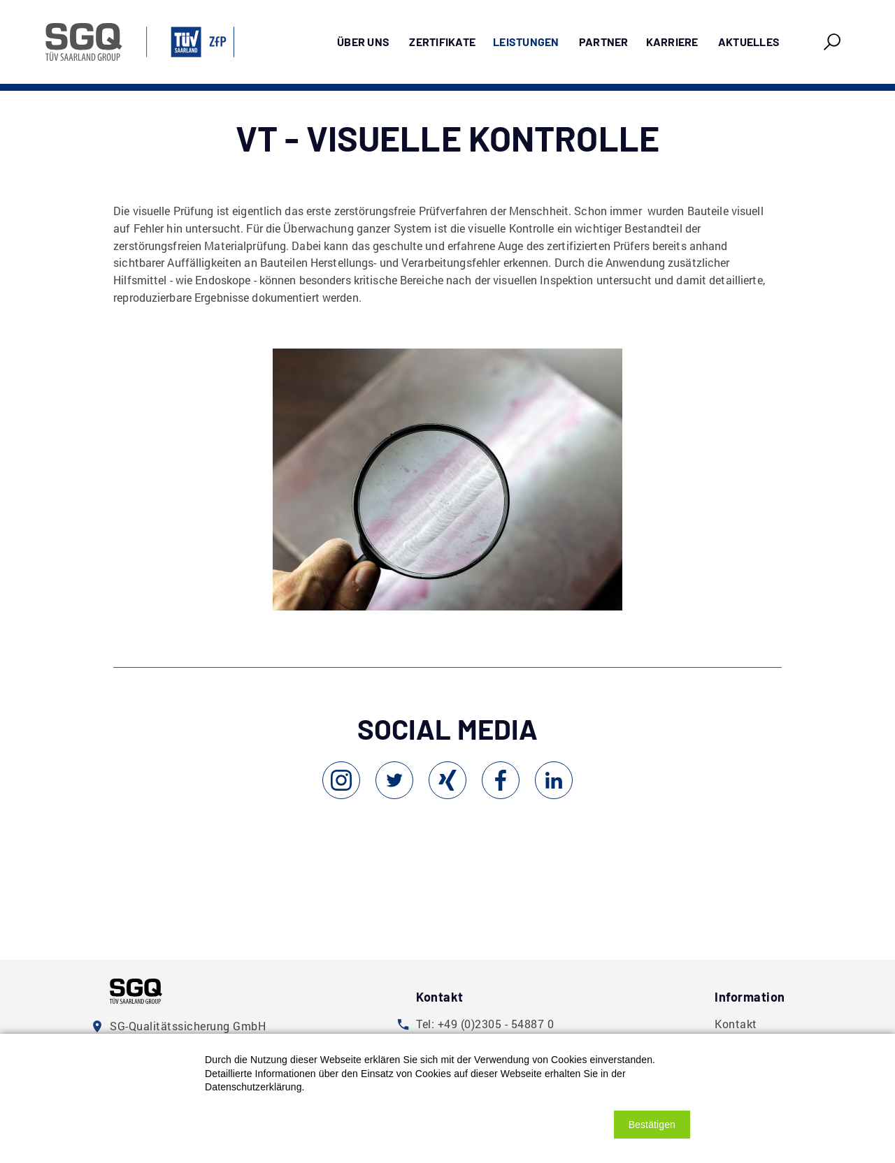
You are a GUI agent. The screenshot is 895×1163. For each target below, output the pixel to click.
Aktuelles (749, 41)
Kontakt (736, 1023)
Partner (604, 41)
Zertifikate (442, 41)
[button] (652, 1125)
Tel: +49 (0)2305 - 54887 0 (485, 1023)
